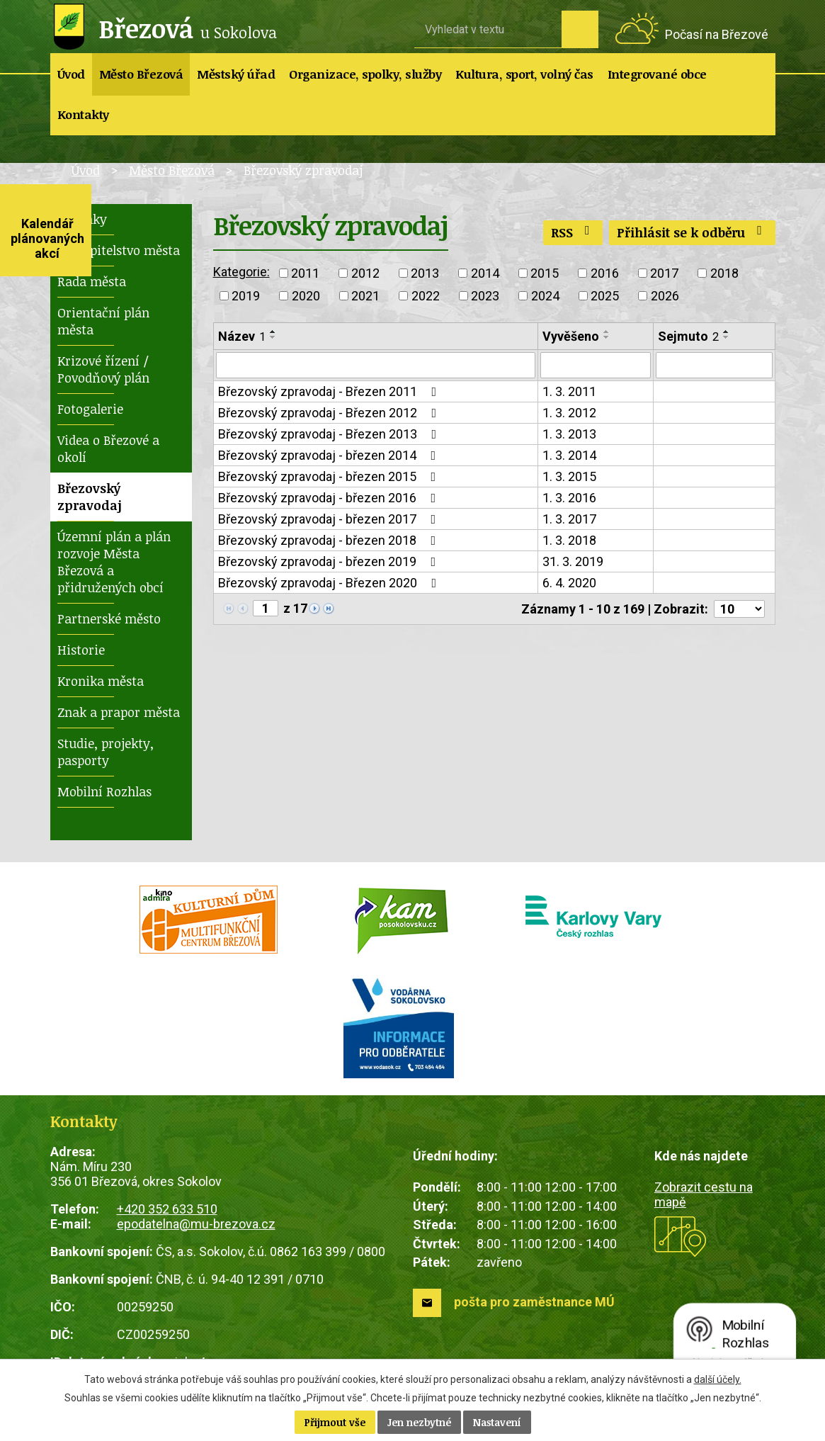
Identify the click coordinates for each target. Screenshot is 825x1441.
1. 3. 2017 (569, 519)
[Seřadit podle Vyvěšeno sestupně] (607, 337)
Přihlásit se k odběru (692, 232)
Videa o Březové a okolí (108, 448)
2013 (425, 273)
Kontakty (83, 114)
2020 (306, 295)
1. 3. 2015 (569, 477)
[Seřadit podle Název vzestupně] (273, 331)
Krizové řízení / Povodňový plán (103, 369)
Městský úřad (236, 74)
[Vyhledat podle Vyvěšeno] (595, 365)
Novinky (82, 218)
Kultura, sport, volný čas (524, 74)
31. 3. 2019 (572, 562)
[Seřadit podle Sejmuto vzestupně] (726, 331)
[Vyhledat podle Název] (376, 365)
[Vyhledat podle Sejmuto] (714, 365)
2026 (665, 295)
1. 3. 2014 (569, 455)
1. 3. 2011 (569, 392)
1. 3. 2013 (569, 434)
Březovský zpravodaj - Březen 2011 (330, 392)
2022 (425, 295)
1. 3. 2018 (569, 540)
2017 (664, 273)
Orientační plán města (103, 321)
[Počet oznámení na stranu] (739, 609)
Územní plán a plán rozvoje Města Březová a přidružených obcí (114, 562)
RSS (573, 232)
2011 (305, 273)
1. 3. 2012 (569, 413)
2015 (544, 273)
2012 (365, 273)
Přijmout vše (335, 1422)
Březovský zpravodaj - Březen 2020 (330, 583)
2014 (485, 273)
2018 (724, 273)
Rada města (91, 281)
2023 (485, 295)
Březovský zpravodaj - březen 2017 (330, 519)
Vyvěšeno (570, 336)
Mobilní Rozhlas (104, 791)
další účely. (717, 1379)
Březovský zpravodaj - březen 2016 (330, 498)
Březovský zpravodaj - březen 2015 (330, 477)
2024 (545, 295)
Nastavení (497, 1422)
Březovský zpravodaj (89, 497)
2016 (605, 273)
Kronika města (100, 680)
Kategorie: (241, 271)
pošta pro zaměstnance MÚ (534, 1301)
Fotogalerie (90, 408)
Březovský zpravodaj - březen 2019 (330, 562)
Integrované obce (657, 74)
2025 (605, 295)
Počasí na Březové (716, 34)
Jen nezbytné (419, 1422)
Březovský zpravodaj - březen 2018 (330, 540)
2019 (246, 295)
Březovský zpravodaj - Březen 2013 (330, 434)
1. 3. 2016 (569, 498)
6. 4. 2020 (569, 583)
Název (242, 336)
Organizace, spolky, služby (365, 74)
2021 (365, 295)
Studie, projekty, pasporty (105, 752)
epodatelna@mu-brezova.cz (196, 1223)
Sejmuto (688, 336)
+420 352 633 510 (167, 1209)
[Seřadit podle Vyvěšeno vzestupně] (607, 331)
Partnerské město (109, 618)
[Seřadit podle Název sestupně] (273, 337)
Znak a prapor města (118, 711)
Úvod (71, 74)
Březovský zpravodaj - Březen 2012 (330, 413)
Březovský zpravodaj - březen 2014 (330, 455)
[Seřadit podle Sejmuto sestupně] (726, 337)
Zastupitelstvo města (118, 250)
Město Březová (141, 74)
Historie (81, 649)
